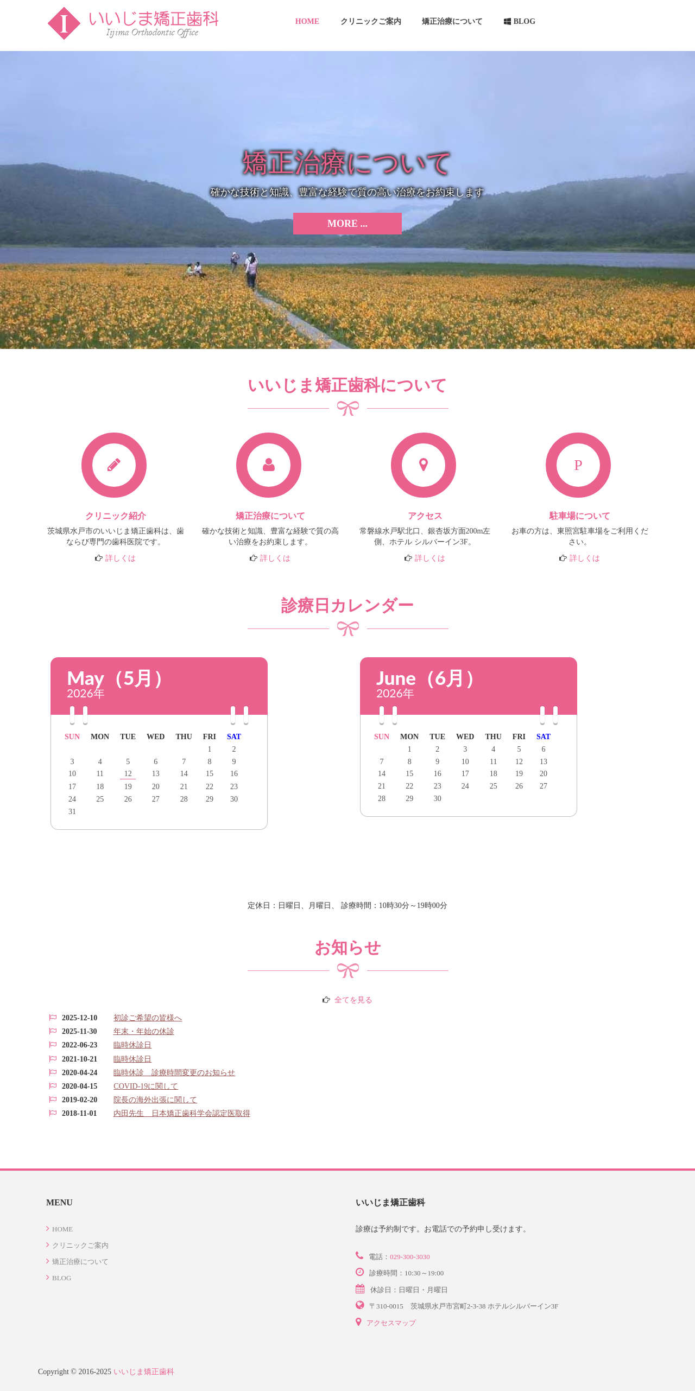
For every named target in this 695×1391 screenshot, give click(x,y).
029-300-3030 (410, 1257)
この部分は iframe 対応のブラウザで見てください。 (347, 1065)
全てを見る (353, 1000)
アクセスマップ (391, 1323)
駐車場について (579, 515)
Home (307, 21)
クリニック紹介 (115, 515)
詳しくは (120, 558)
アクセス (425, 515)
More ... (347, 223)
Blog (524, 21)
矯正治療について (452, 21)
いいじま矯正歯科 (143, 1372)
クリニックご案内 (370, 21)
